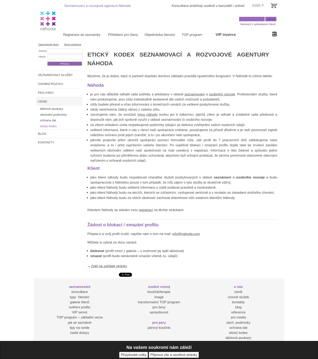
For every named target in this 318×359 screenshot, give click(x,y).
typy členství (79, 297)
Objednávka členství (160, 35)
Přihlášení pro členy (123, 35)
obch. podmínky (238, 323)
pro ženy (159, 307)
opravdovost (159, 312)
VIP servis (79, 312)
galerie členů (79, 302)
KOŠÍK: (256, 5)
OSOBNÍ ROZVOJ (50, 83)
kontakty (238, 302)
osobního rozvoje (222, 94)
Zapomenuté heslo (48, 44)
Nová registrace (72, 44)
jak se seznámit (79, 323)
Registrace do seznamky (82, 35)
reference (238, 312)
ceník (238, 292)
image (159, 297)
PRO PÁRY (46, 92)
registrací (146, 210)
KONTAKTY (46, 142)
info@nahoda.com (186, 234)
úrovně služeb (238, 297)
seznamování (195, 94)
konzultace (80, 292)
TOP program (192, 35)
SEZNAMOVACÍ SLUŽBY (55, 75)
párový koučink (159, 328)
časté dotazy (79, 333)
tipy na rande (79, 328)
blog (238, 307)
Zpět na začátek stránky (109, 266)
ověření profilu (79, 307)
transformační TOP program (159, 302)
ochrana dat (238, 328)
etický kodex (238, 333)
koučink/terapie (159, 292)
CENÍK (42, 101)
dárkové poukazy (238, 338)
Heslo (42, 56)
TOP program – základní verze (80, 317)
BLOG (42, 133)
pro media (238, 317)
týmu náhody (148, 114)
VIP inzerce (226, 34)
